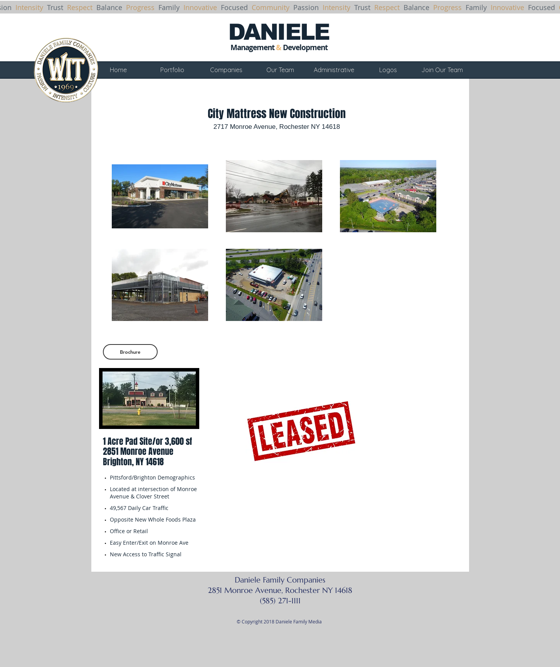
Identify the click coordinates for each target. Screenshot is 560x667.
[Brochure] (130, 352)
